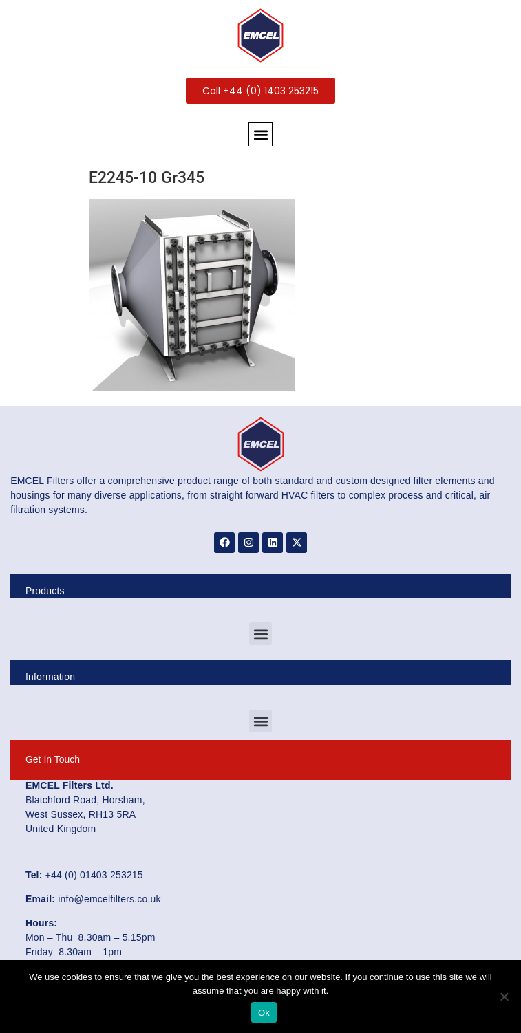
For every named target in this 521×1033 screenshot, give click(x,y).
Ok (264, 1013)
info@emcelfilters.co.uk (109, 898)
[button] (260, 134)
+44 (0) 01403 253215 (94, 874)
